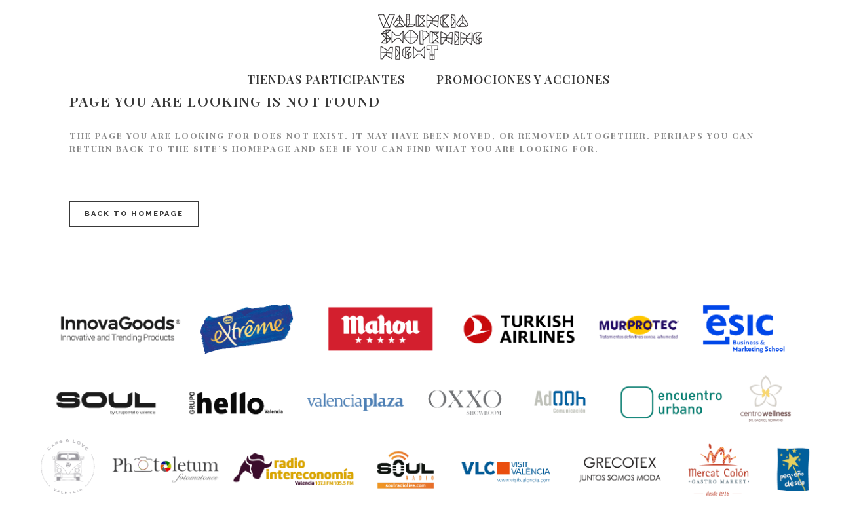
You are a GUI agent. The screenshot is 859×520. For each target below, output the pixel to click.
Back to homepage (134, 214)
